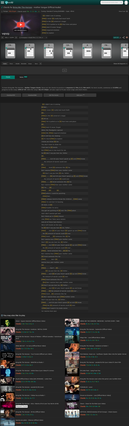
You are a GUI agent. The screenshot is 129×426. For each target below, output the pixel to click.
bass (36, 63)
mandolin (23, 63)
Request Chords (21, 406)
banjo (30, 63)
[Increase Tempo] (16, 37)
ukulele (17, 63)
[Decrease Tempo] (2, 37)
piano (11, 63)
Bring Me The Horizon (22, 7)
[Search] (121, 2)
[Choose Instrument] (40, 63)
